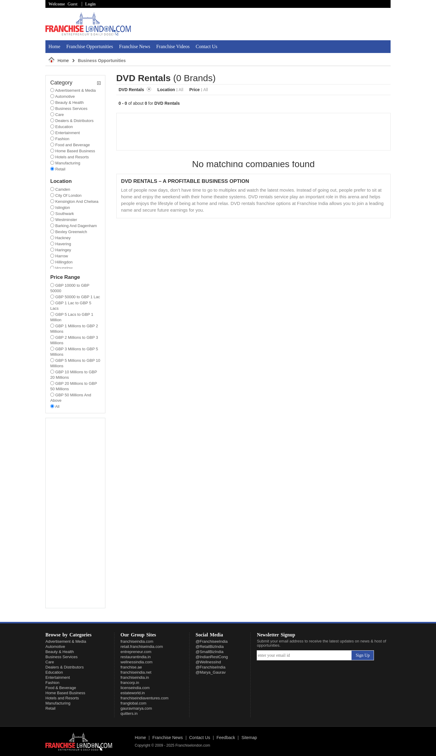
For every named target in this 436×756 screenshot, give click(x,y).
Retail (50, 708)
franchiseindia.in (135, 677)
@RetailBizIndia (210, 646)
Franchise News (134, 46)
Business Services (61, 657)
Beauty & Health (59, 651)
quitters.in (129, 713)
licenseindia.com (135, 687)
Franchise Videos (173, 46)
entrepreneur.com (136, 651)
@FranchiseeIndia (212, 641)
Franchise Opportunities (89, 46)
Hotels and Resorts (62, 698)
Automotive (55, 646)
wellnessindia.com (137, 662)
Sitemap (249, 738)
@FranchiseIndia (210, 667)
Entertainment (57, 677)
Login (90, 4)
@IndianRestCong (212, 657)
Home (54, 46)
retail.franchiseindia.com (142, 646)
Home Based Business (65, 693)
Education (54, 672)
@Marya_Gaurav (211, 672)
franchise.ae (131, 667)
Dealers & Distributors (64, 667)
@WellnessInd (208, 662)
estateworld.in (133, 693)
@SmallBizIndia (209, 651)
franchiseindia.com (137, 641)
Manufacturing (57, 703)
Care (49, 662)
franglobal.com (133, 703)
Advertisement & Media (65, 641)
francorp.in (130, 682)
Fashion (52, 682)
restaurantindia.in (136, 657)
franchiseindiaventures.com (144, 698)
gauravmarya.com (136, 708)
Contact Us (206, 46)
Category (75, 83)
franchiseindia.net (136, 672)
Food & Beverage (60, 687)
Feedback (225, 738)
